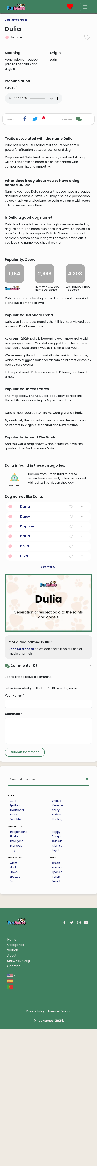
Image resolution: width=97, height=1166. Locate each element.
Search (12, 1087)
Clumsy (57, 983)
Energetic (16, 983)
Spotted (15, 1014)
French (56, 1018)
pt (11, 1124)
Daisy (25, 653)
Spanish (57, 1009)
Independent (18, 969)
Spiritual (15, 943)
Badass (56, 952)
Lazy (12, 987)
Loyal (55, 987)
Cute (13, 938)
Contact (13, 1103)
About (11, 1093)
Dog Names (12, 19)
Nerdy (56, 947)
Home (11, 1077)
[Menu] (85, 7)
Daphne (27, 663)
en (11, 1112)
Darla (25, 673)
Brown (14, 1009)
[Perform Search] (87, 917)
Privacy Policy (35, 1148)
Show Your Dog (18, 1098)
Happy (56, 969)
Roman (57, 1005)
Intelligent (16, 978)
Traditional (17, 947)
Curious (57, 978)
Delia (24, 683)
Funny (14, 952)
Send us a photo (21, 786)
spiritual (14, 617)
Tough (56, 974)
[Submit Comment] (25, 889)
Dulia (24, 19)
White (13, 1000)
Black (13, 1005)
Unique (56, 938)
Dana (25, 643)
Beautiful (15, 956)
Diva (24, 693)
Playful (14, 974)
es (11, 1118)
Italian (56, 1014)
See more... (48, 704)
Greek (56, 1000)
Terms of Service (59, 1148)
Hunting (57, 956)
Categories (15, 1082)
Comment (14, 851)
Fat (12, 1018)
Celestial (57, 943)
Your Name (14, 833)
